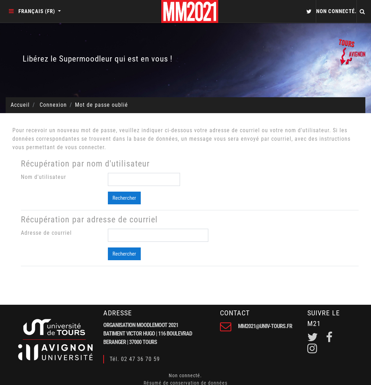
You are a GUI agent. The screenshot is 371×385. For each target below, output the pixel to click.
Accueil (20, 104)
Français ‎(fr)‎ (37, 11)
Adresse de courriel (46, 232)
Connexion (53, 104)
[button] (307, 11)
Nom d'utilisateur (43, 177)
